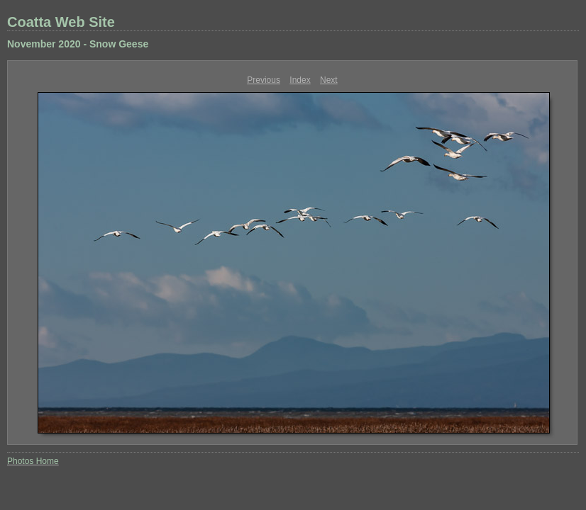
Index (299, 80)
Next (329, 80)
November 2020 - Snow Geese (77, 44)
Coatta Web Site (61, 22)
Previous (263, 80)
